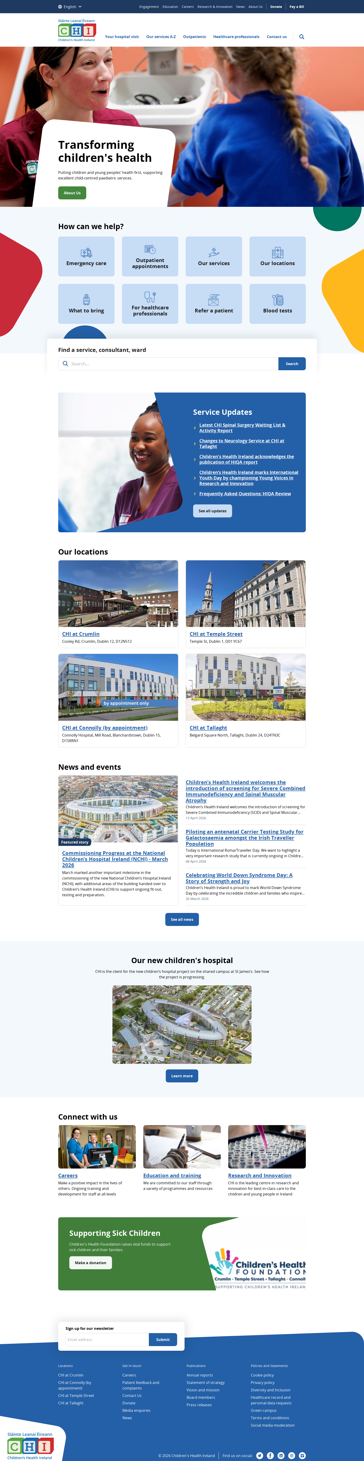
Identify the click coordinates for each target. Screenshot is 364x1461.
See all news (182, 919)
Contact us (277, 36)
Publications (196, 1366)
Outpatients (194, 36)
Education (170, 6)
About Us (256, 6)
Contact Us (132, 1395)
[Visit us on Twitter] (259, 1455)
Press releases (199, 1404)
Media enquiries (136, 1410)
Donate (276, 6)
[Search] (292, 363)
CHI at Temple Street (216, 634)
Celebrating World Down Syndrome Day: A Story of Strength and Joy (239, 878)
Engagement (149, 6)
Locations (65, 1366)
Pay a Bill (297, 6)
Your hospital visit (122, 36)
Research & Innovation (215, 6)
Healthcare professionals (236, 36)
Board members (201, 1397)
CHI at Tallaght (208, 727)
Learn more (182, 1075)
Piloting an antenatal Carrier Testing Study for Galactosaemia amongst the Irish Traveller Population (244, 837)
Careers (188, 6)
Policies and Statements (269, 1366)
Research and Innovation (259, 1175)
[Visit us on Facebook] (270, 1455)
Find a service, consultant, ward (102, 350)
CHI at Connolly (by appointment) (104, 727)
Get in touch (131, 1366)
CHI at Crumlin (80, 634)
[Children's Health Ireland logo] (77, 30)
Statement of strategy (206, 1382)
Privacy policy (263, 1382)
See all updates (213, 510)
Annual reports (200, 1375)
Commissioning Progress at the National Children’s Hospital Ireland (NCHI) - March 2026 (115, 859)
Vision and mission (203, 1390)
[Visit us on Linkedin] (281, 1455)
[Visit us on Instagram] (291, 1455)
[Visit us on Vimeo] (302, 1455)
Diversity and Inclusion (271, 1390)
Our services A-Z (161, 36)
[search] (302, 37)
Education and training (172, 1175)
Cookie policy (262, 1375)
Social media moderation (273, 1425)
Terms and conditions (270, 1417)
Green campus (264, 1410)
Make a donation (90, 1262)
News (240, 6)
